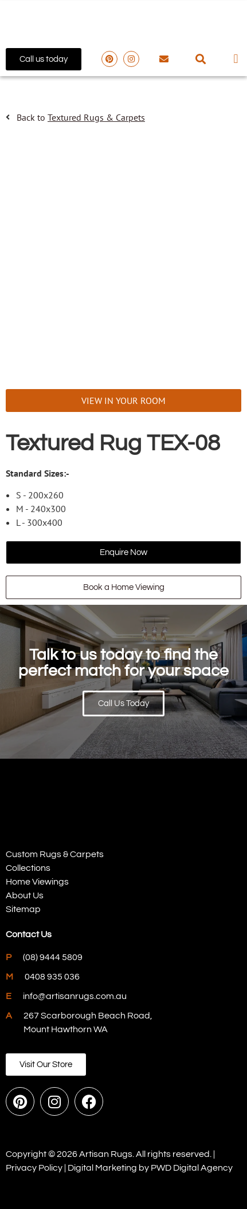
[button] (200, 59)
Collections (28, 868)
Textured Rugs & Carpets (96, 117)
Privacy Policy (34, 1167)
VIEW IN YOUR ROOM (123, 400)
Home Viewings (37, 881)
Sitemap (23, 909)
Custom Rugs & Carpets (55, 854)
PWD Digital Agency (192, 1167)
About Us (25, 895)
